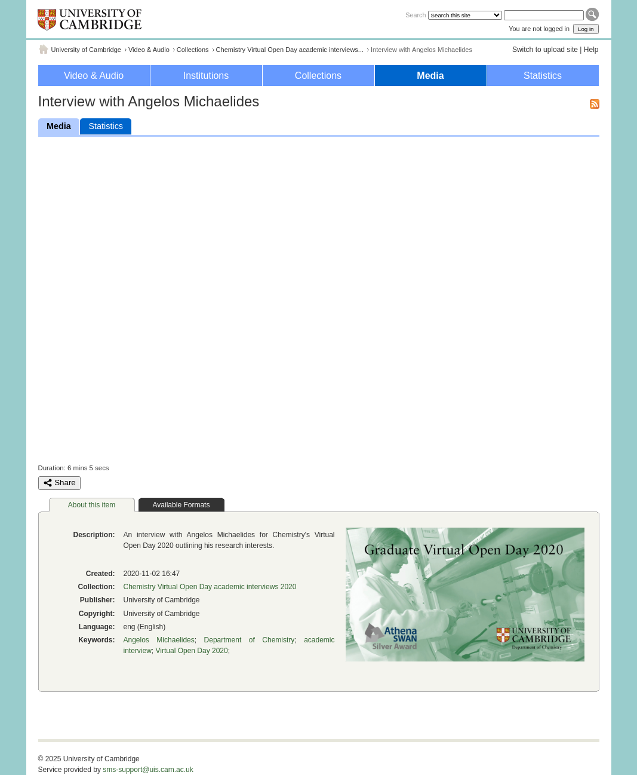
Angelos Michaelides (159, 640)
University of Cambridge (86, 49)
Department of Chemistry (249, 640)
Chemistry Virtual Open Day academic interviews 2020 (210, 587)
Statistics (543, 76)
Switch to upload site (545, 49)
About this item (91, 505)
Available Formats (181, 505)
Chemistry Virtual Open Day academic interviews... (290, 49)
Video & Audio (149, 49)
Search (415, 15)
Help (591, 49)
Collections (193, 49)
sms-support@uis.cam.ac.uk (148, 769)
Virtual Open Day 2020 (192, 651)
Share (59, 483)
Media (430, 76)
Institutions (206, 76)
